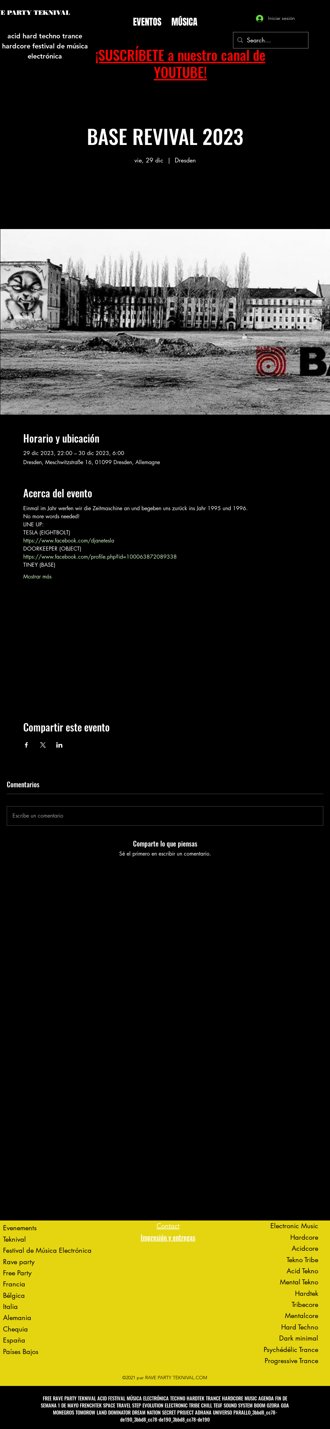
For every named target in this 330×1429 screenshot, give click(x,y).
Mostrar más (37, 576)
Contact (168, 1225)
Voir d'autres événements (165, 197)
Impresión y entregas (168, 1237)
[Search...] (270, 40)
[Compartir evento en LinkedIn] (59, 745)
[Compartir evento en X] (43, 745)
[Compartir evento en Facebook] (26, 745)
